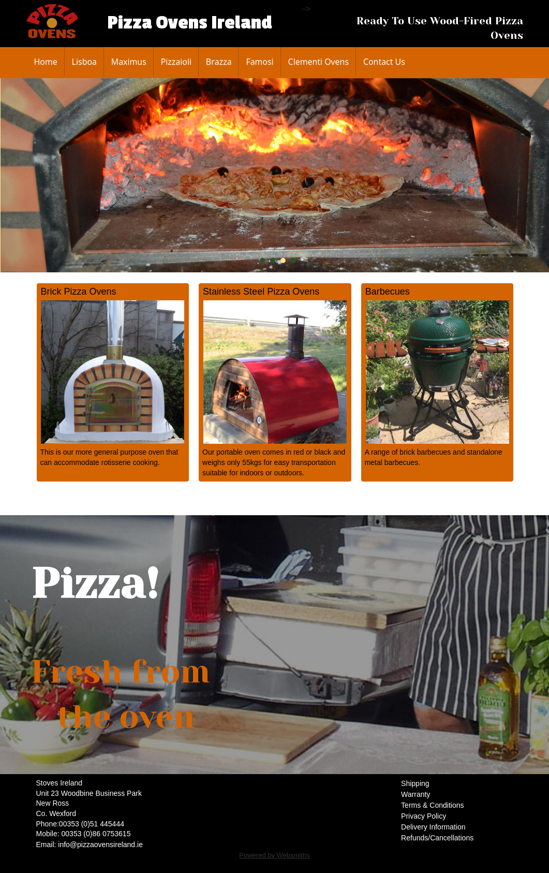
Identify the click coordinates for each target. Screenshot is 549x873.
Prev (16, 175)
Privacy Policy (423, 816)
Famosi (259, 61)
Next (538, 175)
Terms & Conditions (432, 805)
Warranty (415, 794)
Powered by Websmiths (274, 855)
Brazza (219, 61)
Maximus (128, 61)
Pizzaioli (176, 61)
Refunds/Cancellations (437, 838)
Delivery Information (433, 827)
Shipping (415, 783)
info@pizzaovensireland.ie (100, 844)
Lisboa (84, 61)
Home (45, 61)
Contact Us (384, 61)
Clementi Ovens (318, 61)
